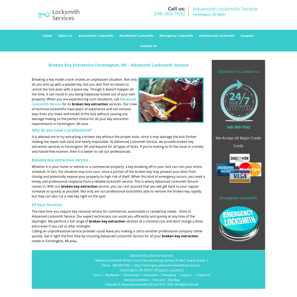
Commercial (131, 275)
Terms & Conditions (136, 280)
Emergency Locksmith (176, 35)
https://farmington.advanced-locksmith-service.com (167, 265)
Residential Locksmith (136, 35)
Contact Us (148, 46)
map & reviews (196, 260)
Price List (159, 280)
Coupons (247, 35)
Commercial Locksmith (217, 35)
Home (47, 35)
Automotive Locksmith (95, 35)
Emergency (169, 275)
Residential (112, 275)
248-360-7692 (169, 13)
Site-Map (173, 280)
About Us (65, 35)
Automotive (150, 275)
